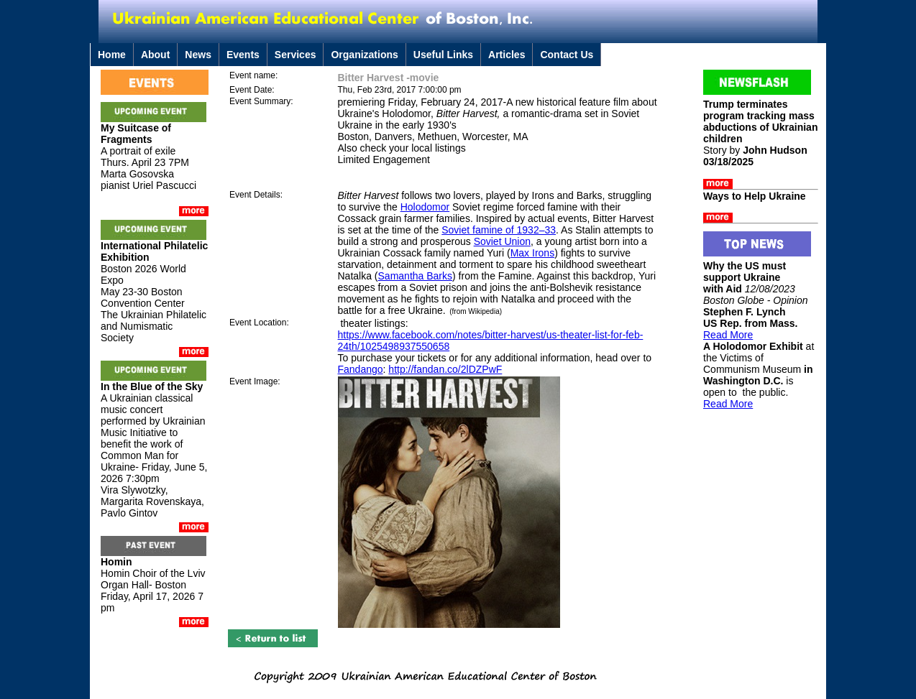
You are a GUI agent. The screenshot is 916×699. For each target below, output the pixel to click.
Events (243, 54)
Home (112, 54)
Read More (728, 335)
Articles (506, 54)
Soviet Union (502, 241)
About (155, 54)
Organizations (364, 54)
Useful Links (443, 54)
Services (295, 54)
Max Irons (532, 253)
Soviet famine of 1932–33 (498, 230)
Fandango (360, 369)
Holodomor (424, 207)
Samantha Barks (415, 276)
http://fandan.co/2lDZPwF (445, 369)
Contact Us (566, 54)
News (198, 54)
